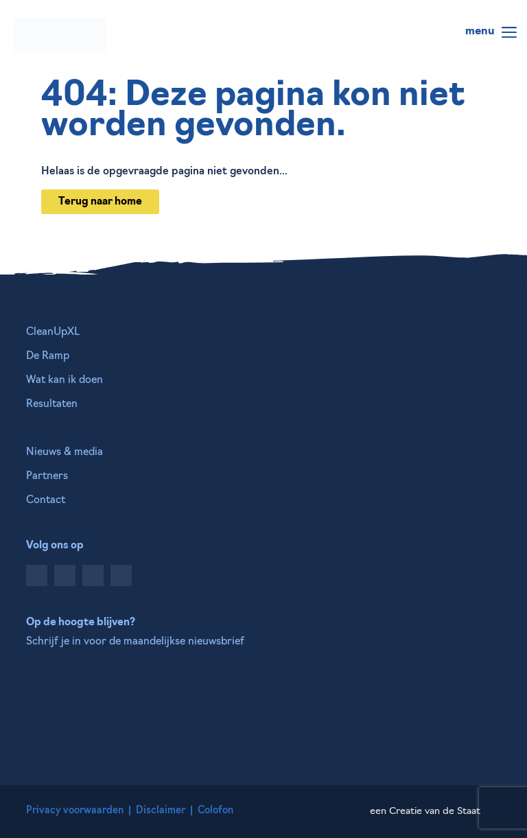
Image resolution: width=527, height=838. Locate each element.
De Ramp (47, 356)
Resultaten (52, 404)
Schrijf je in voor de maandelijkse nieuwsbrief (135, 642)
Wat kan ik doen (64, 380)
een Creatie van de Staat (425, 811)
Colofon (215, 811)
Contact (45, 501)
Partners (47, 477)
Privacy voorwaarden (75, 811)
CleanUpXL (53, 332)
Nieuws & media (64, 452)
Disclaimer (160, 811)
